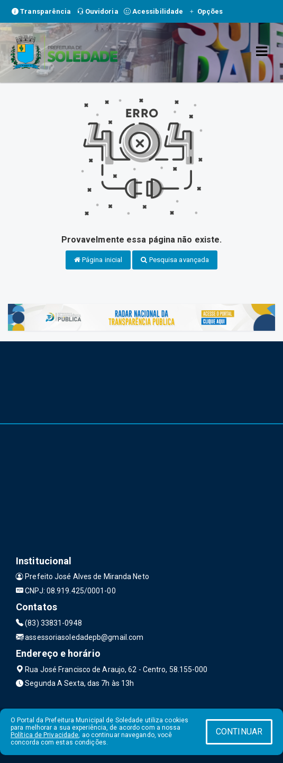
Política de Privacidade (44, 735)
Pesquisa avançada (175, 260)
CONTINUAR (239, 732)
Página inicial (98, 260)
